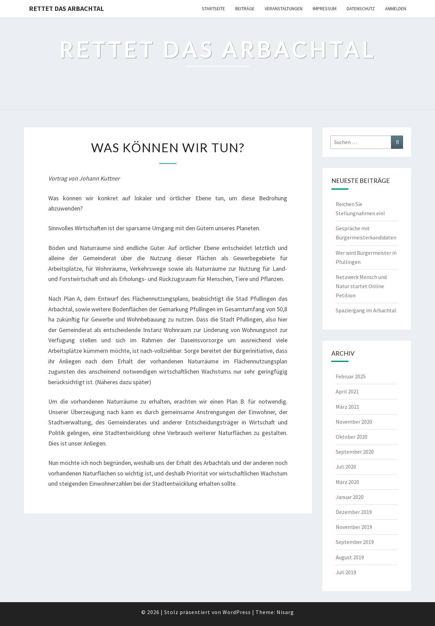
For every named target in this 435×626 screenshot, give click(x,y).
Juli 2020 (346, 466)
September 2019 (355, 541)
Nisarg (285, 612)
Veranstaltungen (283, 8)
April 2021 (347, 391)
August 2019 (350, 557)
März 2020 (347, 482)
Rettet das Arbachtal (66, 8)
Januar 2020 (350, 497)
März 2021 (347, 406)
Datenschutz (361, 8)
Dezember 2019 (354, 511)
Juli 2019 (346, 572)
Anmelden (395, 8)
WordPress (237, 612)
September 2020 (355, 451)
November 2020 (354, 421)
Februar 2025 (351, 376)
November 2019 (354, 526)
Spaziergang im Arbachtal (366, 310)
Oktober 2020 (351, 436)
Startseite (213, 8)
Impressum (324, 8)
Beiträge (245, 8)
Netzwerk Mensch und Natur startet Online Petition (361, 286)
